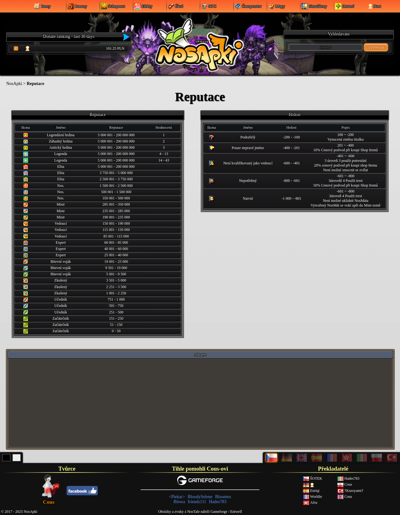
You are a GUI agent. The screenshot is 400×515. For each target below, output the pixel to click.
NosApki (14, 83)
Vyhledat (376, 47)
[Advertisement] (200, 402)
